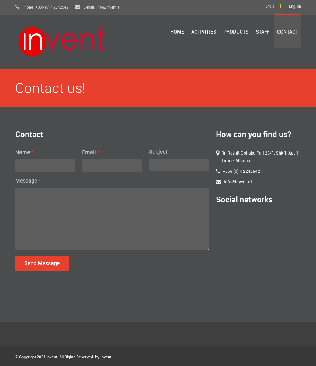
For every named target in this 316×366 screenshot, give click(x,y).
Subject (158, 152)
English (295, 7)
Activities (203, 32)
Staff (263, 32)
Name (24, 152)
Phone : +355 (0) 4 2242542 (42, 7)
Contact (287, 32)
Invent (51, 357)
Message (28, 180)
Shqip (270, 7)
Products (236, 32)
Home (177, 32)
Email (91, 152)
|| (281, 6)
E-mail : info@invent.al (97, 7)
